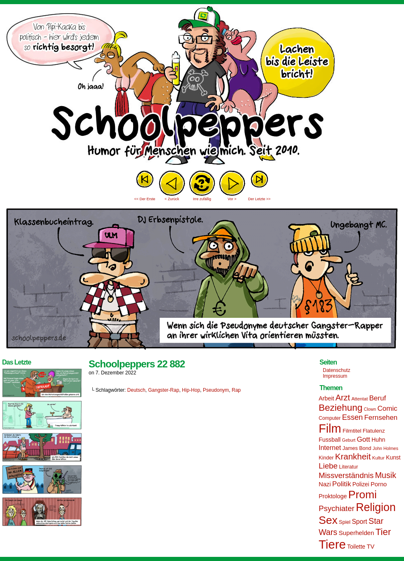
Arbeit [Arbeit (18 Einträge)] (326, 398)
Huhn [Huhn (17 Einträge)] (378, 439)
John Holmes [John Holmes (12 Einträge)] (385, 448)
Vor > (232, 199)
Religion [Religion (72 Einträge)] (376, 507)
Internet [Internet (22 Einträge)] (330, 447)
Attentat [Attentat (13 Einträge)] (359, 398)
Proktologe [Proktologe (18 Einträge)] (333, 496)
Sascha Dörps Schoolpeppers (202, 86)
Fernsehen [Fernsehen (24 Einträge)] (381, 417)
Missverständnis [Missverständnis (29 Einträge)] (346, 475)
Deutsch (136, 390)
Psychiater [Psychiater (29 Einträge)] (337, 508)
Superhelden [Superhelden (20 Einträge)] (356, 532)
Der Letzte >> (259, 199)
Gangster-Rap (163, 390)
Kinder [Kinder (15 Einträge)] (326, 458)
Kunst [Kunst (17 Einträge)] (393, 457)
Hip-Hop (191, 390)
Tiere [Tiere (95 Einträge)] (332, 544)
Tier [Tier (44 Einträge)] (383, 532)
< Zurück (171, 199)
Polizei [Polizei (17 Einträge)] (360, 484)
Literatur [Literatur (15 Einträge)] (348, 467)
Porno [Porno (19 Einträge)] (379, 484)
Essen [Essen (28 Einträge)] (352, 417)
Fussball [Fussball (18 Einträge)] (330, 439)
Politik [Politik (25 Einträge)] (341, 484)
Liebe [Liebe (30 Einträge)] (328, 466)
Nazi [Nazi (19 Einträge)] (325, 484)
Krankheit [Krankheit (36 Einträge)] (353, 456)
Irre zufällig (202, 199)
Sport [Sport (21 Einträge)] (359, 521)
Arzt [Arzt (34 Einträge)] (343, 397)
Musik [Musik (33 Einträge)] (385, 475)
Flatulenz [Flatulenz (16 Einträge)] (374, 431)
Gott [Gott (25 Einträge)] (363, 439)
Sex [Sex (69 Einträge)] (328, 520)
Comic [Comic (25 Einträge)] (387, 408)
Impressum (335, 376)
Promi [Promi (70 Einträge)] (362, 494)
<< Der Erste (144, 199)
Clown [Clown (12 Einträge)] (370, 409)
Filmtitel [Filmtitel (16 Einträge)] (352, 431)
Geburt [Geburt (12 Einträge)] (349, 440)
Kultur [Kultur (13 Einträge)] (378, 457)
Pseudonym (216, 390)
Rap (236, 390)
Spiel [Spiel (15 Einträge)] (344, 522)
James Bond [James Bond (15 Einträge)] (357, 448)
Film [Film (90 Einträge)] (330, 428)
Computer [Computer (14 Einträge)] (330, 418)
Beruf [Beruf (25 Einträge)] (377, 398)
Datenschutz (336, 370)
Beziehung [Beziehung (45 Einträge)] (340, 407)
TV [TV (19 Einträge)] (370, 546)
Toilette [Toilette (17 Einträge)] (356, 546)
